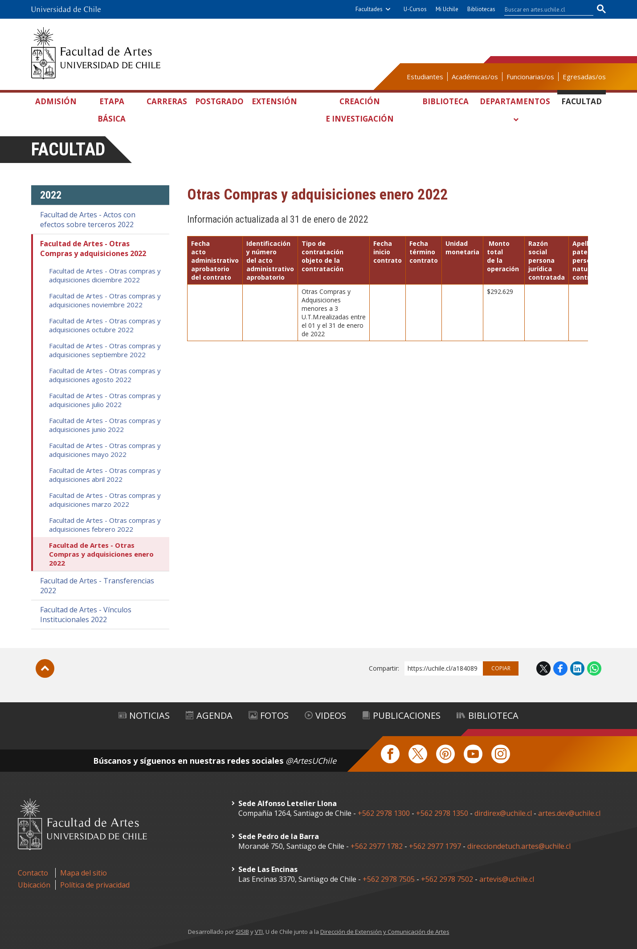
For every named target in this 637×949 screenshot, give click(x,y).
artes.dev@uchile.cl (569, 813)
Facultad (581, 101)
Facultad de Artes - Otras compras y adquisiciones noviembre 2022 (105, 300)
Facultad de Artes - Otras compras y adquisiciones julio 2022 (105, 400)
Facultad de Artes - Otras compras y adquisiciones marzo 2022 (105, 500)
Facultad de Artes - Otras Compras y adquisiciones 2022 (93, 248)
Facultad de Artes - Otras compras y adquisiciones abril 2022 (105, 475)
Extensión (274, 101)
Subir (45, 668)
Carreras (167, 101)
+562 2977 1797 (435, 846)
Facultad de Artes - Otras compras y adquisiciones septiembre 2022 (105, 350)
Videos (325, 715)
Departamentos (515, 101)
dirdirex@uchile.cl (503, 813)
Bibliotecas (481, 9)
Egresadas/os (584, 76)
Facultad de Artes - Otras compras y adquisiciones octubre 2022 (105, 325)
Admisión (56, 101)
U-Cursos (415, 9)
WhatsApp (594, 668)
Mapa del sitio (83, 873)
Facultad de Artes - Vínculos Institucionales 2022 (85, 614)
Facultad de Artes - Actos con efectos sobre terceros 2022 (87, 219)
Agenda (209, 715)
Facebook (560, 668)
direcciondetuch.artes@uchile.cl (519, 846)
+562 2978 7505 (389, 879)
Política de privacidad (95, 885)
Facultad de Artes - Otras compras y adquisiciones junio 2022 (105, 425)
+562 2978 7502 (447, 879)
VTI (259, 932)
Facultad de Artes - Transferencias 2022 (97, 585)
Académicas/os (475, 76)
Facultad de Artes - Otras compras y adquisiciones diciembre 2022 (105, 275)
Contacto (33, 873)
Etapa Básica (112, 110)
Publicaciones (401, 715)
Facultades (369, 9)
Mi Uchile (447, 9)
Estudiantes (425, 76)
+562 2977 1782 (377, 846)
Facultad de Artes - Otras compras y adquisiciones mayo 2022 (105, 450)
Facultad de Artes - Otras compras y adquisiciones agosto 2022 (105, 375)
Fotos (269, 715)
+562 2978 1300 (384, 813)
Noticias (144, 715)
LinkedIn (577, 668)
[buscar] (543, 9)
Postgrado (219, 101)
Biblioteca (445, 101)
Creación (360, 111)
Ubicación (34, 885)
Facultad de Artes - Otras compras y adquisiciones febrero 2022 (105, 525)
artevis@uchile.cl (506, 879)
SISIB (242, 932)
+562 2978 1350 (443, 813)
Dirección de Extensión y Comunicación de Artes (384, 932)
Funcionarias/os (530, 76)
